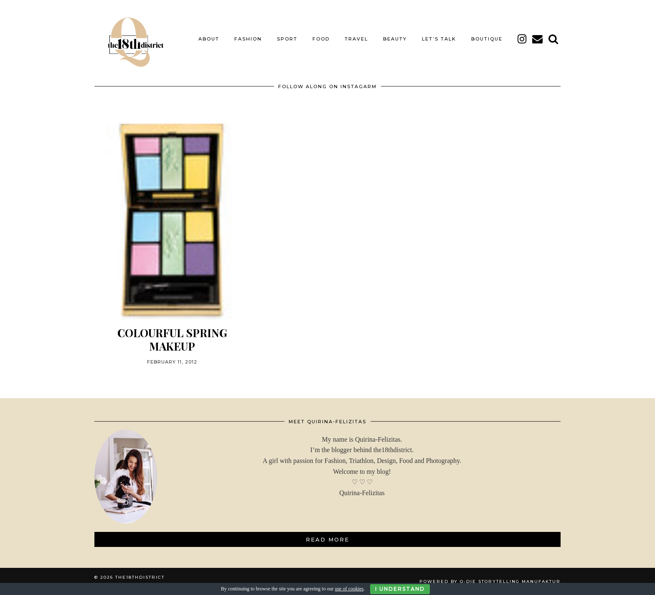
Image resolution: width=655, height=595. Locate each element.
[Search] (553, 39)
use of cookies (349, 589)
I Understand (400, 589)
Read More (327, 539)
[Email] (537, 39)
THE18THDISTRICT (140, 577)
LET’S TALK (439, 39)
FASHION (248, 39)
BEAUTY (395, 39)
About (208, 39)
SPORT (287, 39)
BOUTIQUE (487, 39)
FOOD (321, 39)
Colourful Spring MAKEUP (172, 339)
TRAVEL (356, 39)
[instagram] (522, 39)
